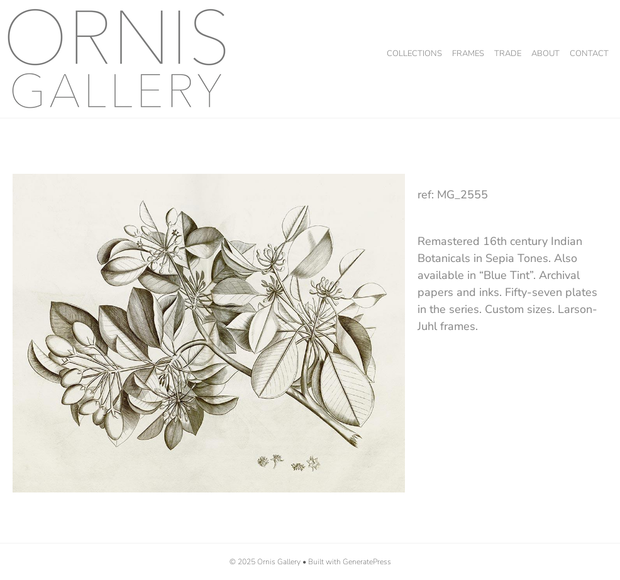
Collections (414, 53)
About (545, 53)
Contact (589, 53)
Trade (507, 53)
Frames (468, 53)
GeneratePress (367, 562)
